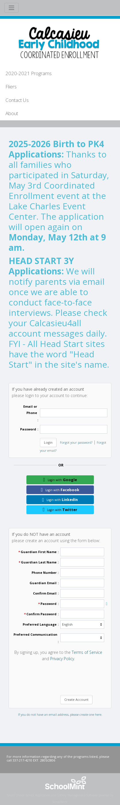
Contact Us (17, 100)
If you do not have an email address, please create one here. (60, 714)
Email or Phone (30, 409)
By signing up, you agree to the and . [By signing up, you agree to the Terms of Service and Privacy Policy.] (58, 655)
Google (60, 479)
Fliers (11, 86)
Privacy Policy (62, 658)
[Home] (57, 42)
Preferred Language (40, 624)
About (11, 113)
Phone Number (44, 572)
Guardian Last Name (39, 562)
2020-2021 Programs (28, 73)
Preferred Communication (35, 634)
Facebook (60, 489)
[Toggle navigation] (11, 8)
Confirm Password (41, 614)
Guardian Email (43, 583)
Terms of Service (87, 652)
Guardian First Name (39, 552)
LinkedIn (60, 499)
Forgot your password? (76, 442)
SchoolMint (60, 802)
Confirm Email (45, 593)
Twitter (60, 509)
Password (28, 429)
